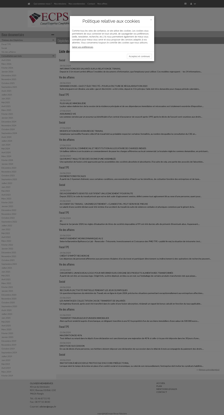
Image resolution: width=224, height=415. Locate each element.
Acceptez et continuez (139, 56)
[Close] (151, 19)
